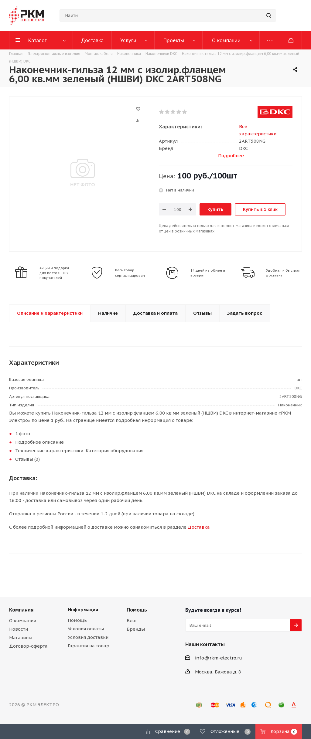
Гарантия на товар (88, 646)
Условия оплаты (86, 629)
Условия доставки (88, 637)
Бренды (136, 629)
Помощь (77, 620)
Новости (18, 629)
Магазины (20, 637)
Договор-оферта (28, 646)
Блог (132, 620)
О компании (22, 620)
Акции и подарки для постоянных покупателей (54, 273)
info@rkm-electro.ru (218, 658)
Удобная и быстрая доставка (283, 272)
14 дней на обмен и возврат (207, 272)
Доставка (199, 527)
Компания (21, 610)
